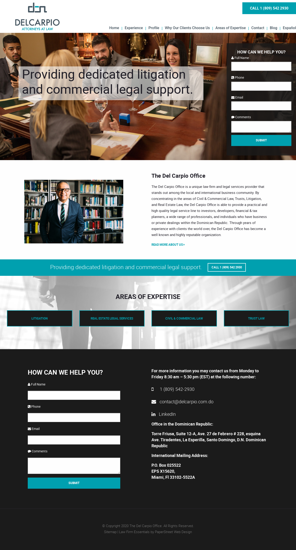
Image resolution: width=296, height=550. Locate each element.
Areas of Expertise (231, 28)
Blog (273, 28)
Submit (261, 140)
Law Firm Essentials (134, 531)
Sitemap (110, 531)
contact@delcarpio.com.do (182, 401)
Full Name (240, 58)
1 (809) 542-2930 (172, 389)
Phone (237, 77)
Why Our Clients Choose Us (187, 28)
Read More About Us (168, 244)
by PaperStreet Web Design (171, 531)
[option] (74, 211)
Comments (241, 117)
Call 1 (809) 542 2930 (269, 8)
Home (114, 28)
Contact (257, 28)
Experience (134, 28)
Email (237, 97)
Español (289, 28)
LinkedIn (163, 414)
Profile (153, 28)
